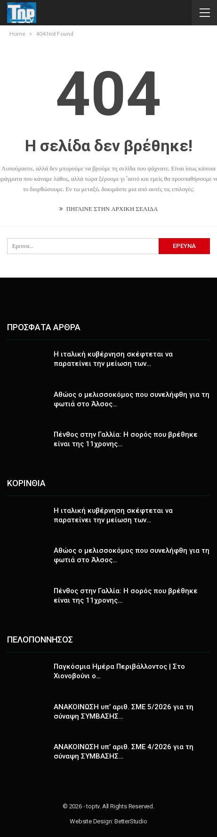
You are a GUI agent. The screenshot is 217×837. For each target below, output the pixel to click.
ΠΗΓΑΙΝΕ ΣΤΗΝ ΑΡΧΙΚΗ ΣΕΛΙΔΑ (108, 208)
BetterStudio (130, 821)
